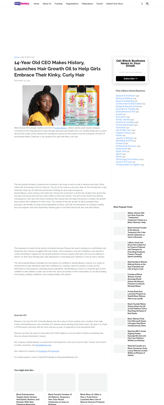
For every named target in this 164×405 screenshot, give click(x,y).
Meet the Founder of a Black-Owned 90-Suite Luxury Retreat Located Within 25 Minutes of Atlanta (137, 350)
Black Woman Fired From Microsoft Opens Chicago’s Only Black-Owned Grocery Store (137, 322)
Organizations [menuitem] (72, 4)
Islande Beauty (60, 128)
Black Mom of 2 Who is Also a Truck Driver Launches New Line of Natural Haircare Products (92, 398)
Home (16, 57)
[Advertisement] (82, 29)
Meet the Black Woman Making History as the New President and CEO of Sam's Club (137, 265)
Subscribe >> (131, 78)
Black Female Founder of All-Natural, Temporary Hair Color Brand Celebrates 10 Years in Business (137, 232)
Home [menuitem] (36, 4)
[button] (142, 3)
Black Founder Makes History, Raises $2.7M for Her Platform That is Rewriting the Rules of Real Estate (137, 308)
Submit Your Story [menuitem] (114, 4)
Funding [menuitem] (58, 4)
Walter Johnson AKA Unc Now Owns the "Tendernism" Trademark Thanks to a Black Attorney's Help (137, 217)
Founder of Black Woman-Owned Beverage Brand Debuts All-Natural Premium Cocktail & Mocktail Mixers (136, 280)
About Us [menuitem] (47, 4)
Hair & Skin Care (27, 57)
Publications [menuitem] (87, 4)
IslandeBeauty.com (43, 345)
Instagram (55, 351)
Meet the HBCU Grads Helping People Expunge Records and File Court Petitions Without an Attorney (137, 336)
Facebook (43, 351)
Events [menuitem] (100, 4)
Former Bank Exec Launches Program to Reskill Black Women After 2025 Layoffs (137, 295)
